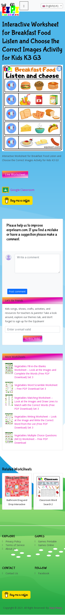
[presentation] (33, 282)
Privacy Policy (13, 541)
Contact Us (12, 573)
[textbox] (52, 5)
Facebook (43, 573)
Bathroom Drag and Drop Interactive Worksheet (17, 504)
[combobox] (52, 5)
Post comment (17, 291)
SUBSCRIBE (32, 339)
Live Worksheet (15, 174)
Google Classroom (18, 189)
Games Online (46, 545)
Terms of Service (15, 545)
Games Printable (47, 541)
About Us (11, 548)
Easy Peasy (55, 607)
